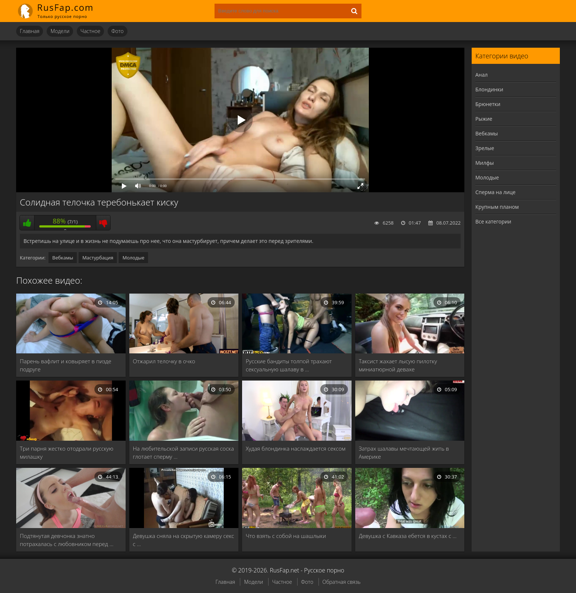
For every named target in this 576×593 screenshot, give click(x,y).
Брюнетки (487, 104)
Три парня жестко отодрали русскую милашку (66, 452)
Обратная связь (342, 581)
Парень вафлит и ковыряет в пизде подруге (65, 365)
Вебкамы (62, 257)
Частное (90, 31)
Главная (29, 31)
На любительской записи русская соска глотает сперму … (183, 452)
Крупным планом (497, 206)
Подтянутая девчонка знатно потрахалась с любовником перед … (67, 539)
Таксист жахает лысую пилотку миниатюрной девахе (398, 365)
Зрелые (484, 148)
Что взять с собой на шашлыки (286, 535)
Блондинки (489, 89)
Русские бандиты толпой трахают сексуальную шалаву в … (289, 365)
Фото (117, 31)
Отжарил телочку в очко (164, 361)
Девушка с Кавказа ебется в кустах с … (408, 535)
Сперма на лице (495, 192)
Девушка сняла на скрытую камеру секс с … (183, 539)
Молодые (133, 257)
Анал (481, 74)
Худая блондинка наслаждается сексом (295, 448)
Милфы (484, 162)
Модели (59, 31)
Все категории (493, 221)
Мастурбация (97, 257)
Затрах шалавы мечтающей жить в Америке (404, 452)
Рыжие (483, 118)
